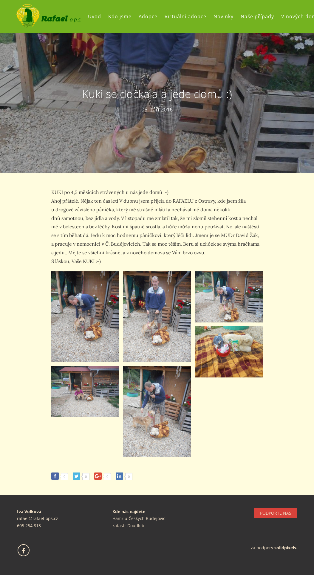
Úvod (94, 16)
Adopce (148, 16)
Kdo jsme (120, 16)
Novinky (223, 16)
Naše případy (257, 16)
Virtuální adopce (185, 16)
